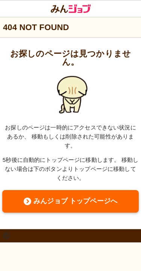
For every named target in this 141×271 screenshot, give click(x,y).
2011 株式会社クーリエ (35, 237)
